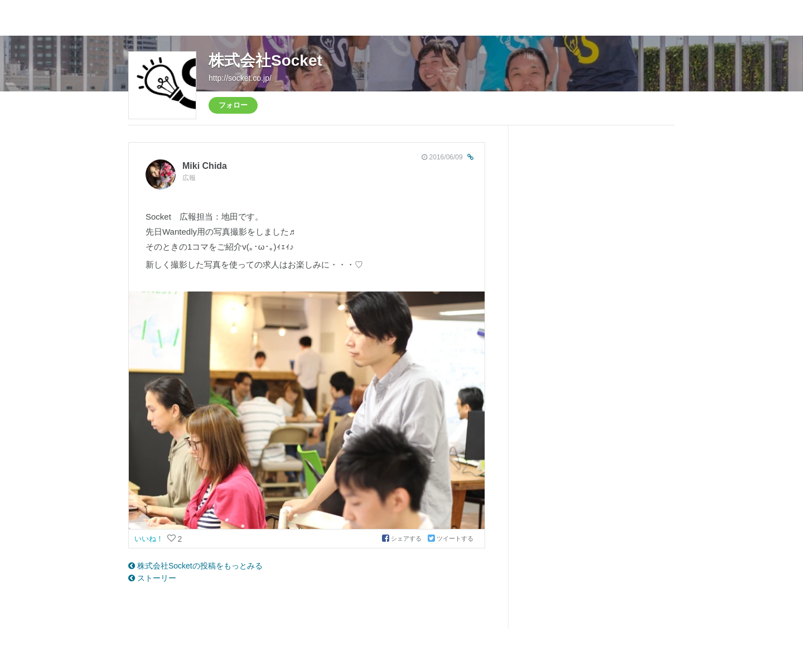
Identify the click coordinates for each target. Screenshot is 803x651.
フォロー (233, 105)
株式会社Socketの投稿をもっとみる (195, 565)
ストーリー (152, 578)
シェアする (402, 538)
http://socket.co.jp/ (240, 78)
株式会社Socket (265, 60)
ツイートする (450, 538)
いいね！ (150, 539)
